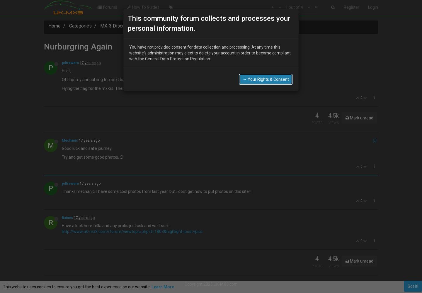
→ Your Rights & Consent (266, 79)
